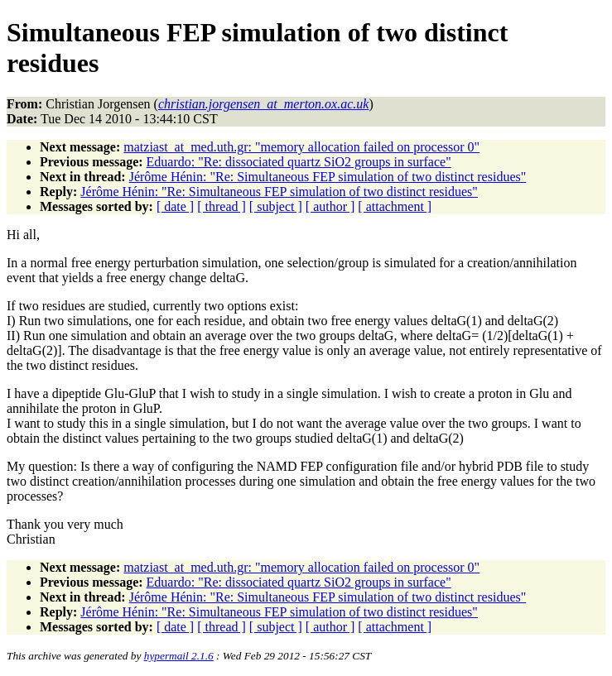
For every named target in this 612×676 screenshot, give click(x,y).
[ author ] (330, 206)
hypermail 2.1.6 (179, 656)
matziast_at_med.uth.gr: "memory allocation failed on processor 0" (301, 147)
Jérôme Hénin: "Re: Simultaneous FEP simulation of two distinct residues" (328, 177)
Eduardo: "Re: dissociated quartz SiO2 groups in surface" (299, 162)
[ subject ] (275, 206)
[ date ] (175, 206)
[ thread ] (221, 206)
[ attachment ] (394, 206)
